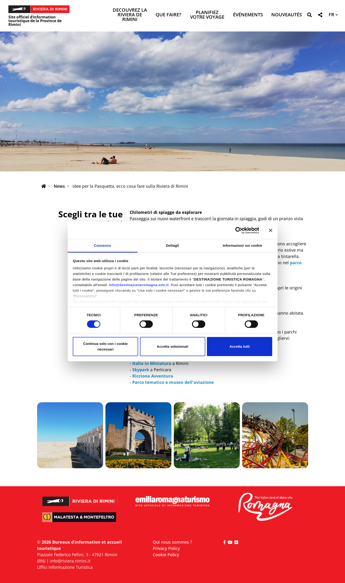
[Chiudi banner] (270, 230)
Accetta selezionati (172, 346)
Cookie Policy (166, 554)
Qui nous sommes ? (172, 542)
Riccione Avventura (152, 376)
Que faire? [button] (168, 15)
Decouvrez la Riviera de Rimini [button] (130, 15)
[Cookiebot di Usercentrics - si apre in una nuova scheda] (238, 230)
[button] (309, 16)
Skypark (140, 369)
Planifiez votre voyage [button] (207, 15)
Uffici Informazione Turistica (65, 567)
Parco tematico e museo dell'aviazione (173, 382)
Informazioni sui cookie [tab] (242, 245)
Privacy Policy (166, 548)
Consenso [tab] (102, 245)
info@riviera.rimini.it (70, 561)
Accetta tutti (240, 346)
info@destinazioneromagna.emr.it (139, 285)
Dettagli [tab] (172, 245)
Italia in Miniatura (151, 363)
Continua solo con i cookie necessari (105, 346)
